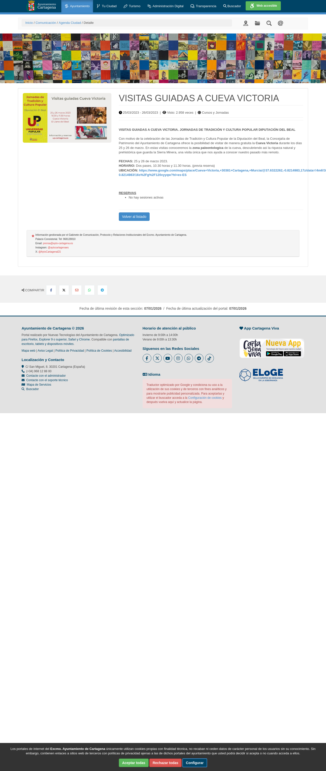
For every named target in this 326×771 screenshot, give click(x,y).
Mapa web (28, 350)
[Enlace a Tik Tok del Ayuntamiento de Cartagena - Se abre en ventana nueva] (209, 358)
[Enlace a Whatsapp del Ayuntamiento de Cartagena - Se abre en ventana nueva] (188, 358)
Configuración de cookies (205, 398)
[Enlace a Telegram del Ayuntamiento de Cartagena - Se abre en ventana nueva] (199, 358)
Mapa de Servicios (36, 384)
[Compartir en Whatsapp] (90, 290)
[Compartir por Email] (77, 290)
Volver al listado (134, 217)
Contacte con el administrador (46, 375)
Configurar (195, 763)
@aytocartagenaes (58, 247)
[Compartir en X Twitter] (64, 290)
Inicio (29, 23)
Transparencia (203, 6)
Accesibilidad (122, 350)
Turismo (132, 6)
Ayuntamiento (77, 6)
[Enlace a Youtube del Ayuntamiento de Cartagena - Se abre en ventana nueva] (167, 358)
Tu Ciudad (107, 6)
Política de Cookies (99, 350)
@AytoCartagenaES (49, 251)
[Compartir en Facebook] (51, 290)
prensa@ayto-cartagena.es (58, 243)
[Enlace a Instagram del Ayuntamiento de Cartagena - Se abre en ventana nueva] (178, 358)
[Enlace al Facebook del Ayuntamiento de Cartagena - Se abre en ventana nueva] (147, 358)
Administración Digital (165, 6)
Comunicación (45, 23)
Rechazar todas (165, 763)
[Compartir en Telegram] (102, 290)
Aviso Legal (45, 350)
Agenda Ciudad (70, 23)
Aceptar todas (133, 763)
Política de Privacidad (69, 350)
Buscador (232, 6)
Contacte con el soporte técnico (47, 380)
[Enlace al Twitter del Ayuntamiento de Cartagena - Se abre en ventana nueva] (157, 358)
